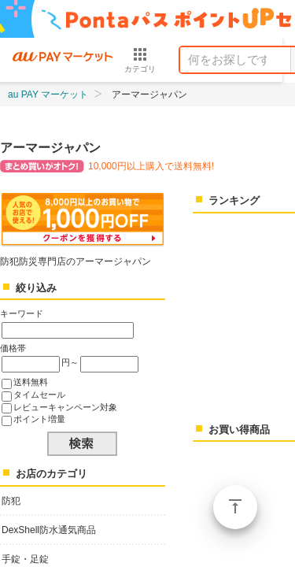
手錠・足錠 (25, 559)
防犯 (11, 500)
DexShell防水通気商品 (49, 530)
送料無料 (30, 382)
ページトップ (235, 507)
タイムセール (39, 394)
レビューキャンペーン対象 (65, 407)
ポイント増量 (39, 419)
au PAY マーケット (48, 94)
